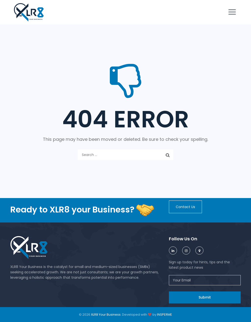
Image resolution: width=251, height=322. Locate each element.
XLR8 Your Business (106, 314)
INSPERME (164, 314)
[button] (185, 206)
